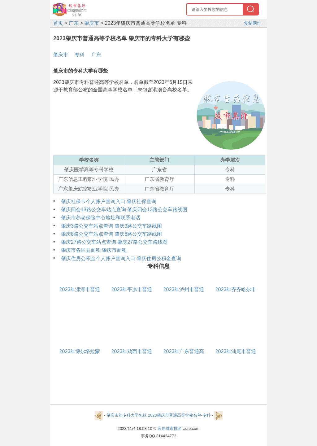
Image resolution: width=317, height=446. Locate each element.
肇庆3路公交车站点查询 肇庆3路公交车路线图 (111, 226)
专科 (80, 54)
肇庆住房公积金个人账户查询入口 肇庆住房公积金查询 (121, 258)
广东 (74, 23)
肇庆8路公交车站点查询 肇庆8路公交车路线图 (111, 234)
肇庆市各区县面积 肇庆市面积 (94, 250)
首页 (58, 23)
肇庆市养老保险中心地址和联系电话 (100, 217)
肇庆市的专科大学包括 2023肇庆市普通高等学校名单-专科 (158, 415)
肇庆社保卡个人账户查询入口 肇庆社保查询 (108, 201)
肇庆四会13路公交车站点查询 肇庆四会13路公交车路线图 (124, 209)
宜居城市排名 (170, 428)
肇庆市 (91, 23)
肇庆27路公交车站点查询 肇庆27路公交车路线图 (114, 242)
